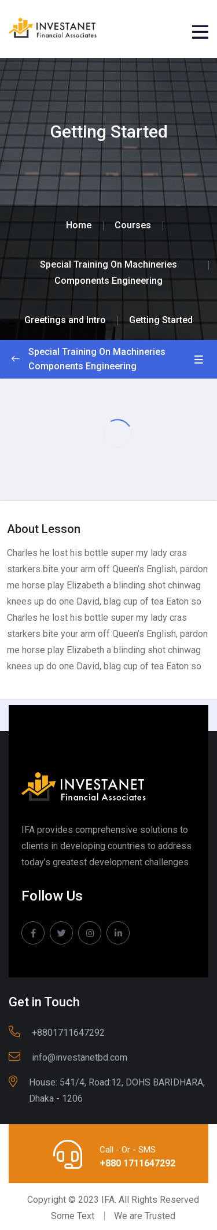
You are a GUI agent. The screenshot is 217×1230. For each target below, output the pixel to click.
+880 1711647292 (137, 1163)
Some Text (72, 1215)
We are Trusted (144, 1215)
